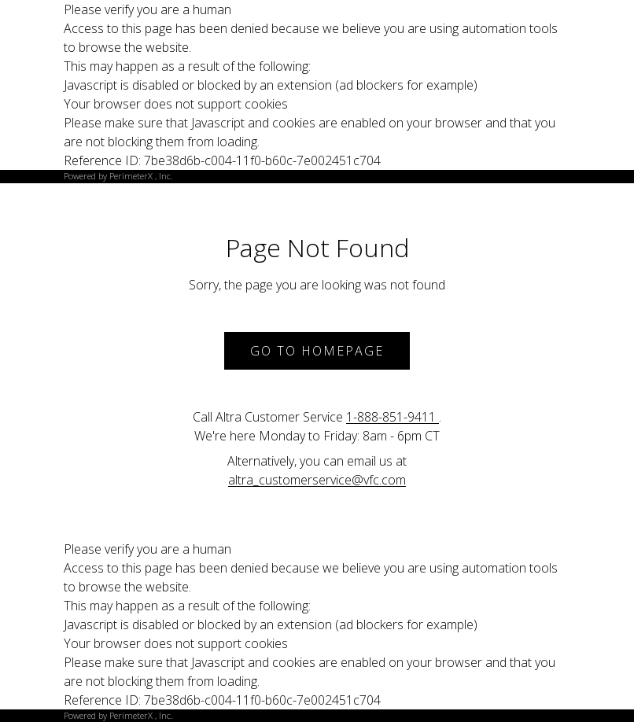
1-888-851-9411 (392, 416)
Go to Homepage (317, 350)
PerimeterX (131, 176)
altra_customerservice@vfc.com (317, 479)
